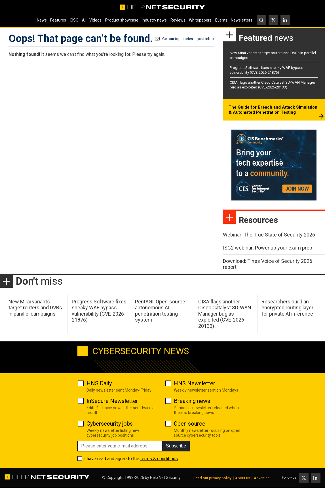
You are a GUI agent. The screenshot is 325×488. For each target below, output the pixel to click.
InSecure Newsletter (112, 401)
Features (58, 20)
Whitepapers (200, 20)
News (42, 20)
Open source (189, 423)
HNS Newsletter (194, 383)
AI (84, 20)
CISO (74, 20)
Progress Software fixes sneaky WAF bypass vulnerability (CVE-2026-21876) (266, 70)
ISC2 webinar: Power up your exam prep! (268, 248)
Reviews (177, 20)
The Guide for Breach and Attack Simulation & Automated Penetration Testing (273, 110)
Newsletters (241, 20)
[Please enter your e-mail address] (119, 446)
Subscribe (176, 445)
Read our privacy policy (212, 478)
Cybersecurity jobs (109, 423)
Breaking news (192, 401)
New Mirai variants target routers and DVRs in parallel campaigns (35, 308)
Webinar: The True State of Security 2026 (269, 235)
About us (242, 478)
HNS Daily (99, 383)
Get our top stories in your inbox (188, 39)
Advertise (261, 478)
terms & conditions (159, 458)
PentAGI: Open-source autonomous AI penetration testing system (160, 311)
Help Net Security (165, 477)
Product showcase (121, 20)
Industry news (154, 20)
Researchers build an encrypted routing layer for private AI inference (287, 308)
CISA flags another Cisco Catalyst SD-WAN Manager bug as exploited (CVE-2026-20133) (272, 84)
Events (221, 20)
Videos (95, 20)
